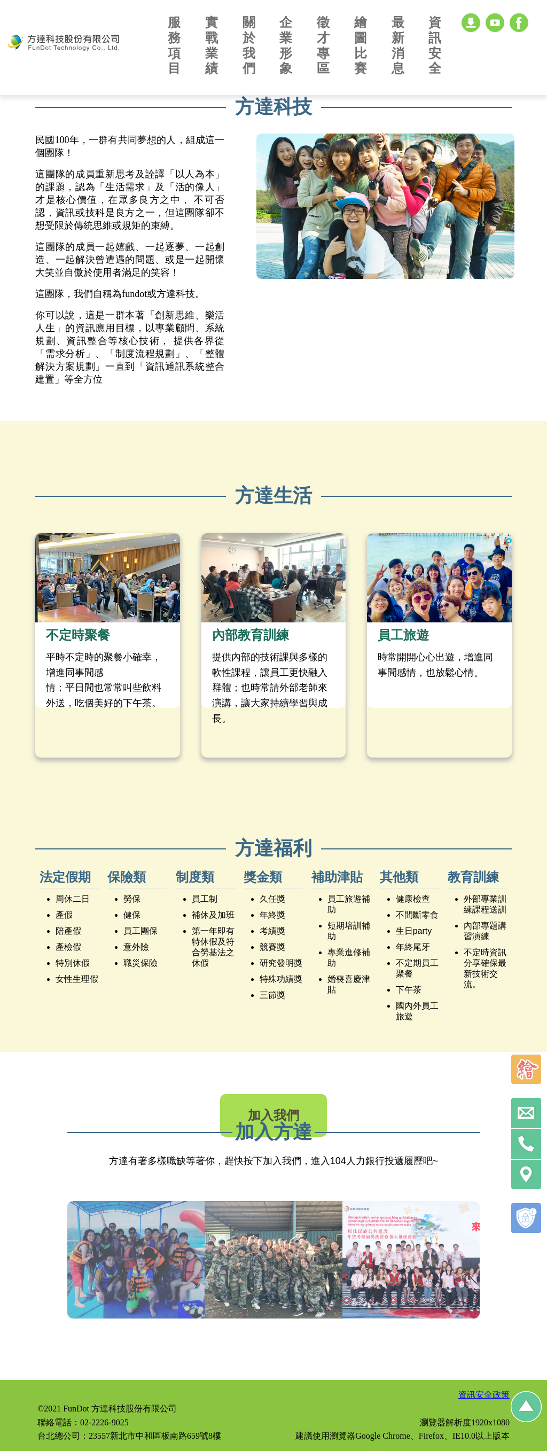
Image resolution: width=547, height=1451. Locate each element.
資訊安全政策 (484, 1394)
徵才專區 (323, 45)
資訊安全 (434, 45)
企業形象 (285, 45)
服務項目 (174, 45)
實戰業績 (211, 45)
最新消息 (398, 45)
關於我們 (249, 45)
